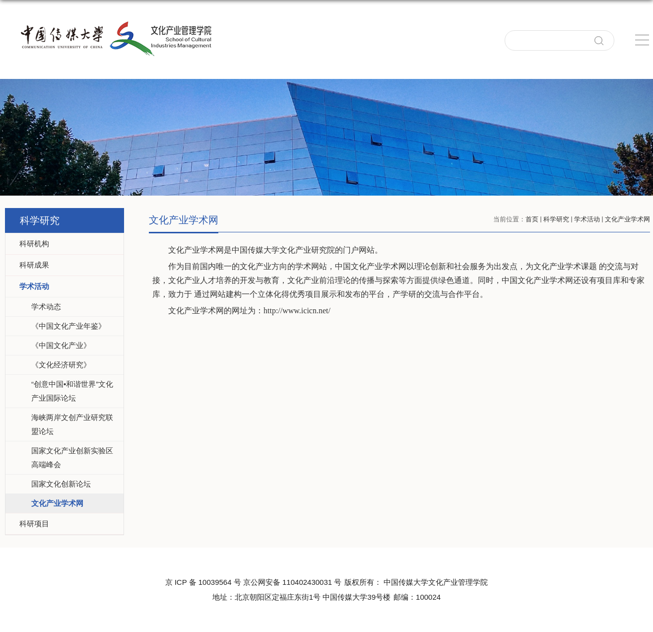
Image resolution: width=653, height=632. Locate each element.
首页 (531, 219)
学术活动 (587, 219)
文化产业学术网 (627, 219)
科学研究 (556, 219)
